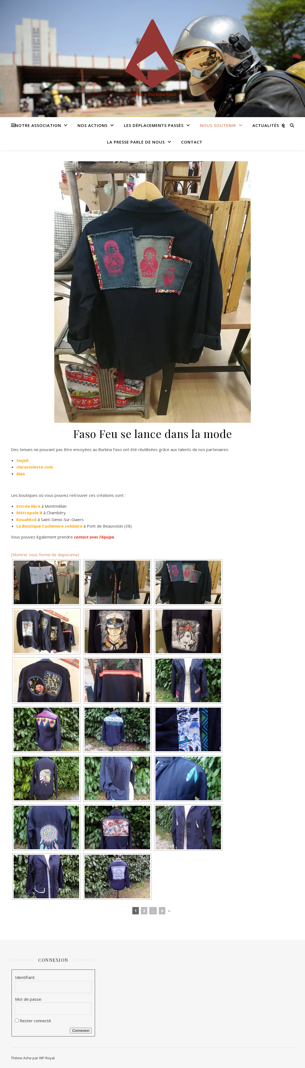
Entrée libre (28, 506)
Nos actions (92, 125)
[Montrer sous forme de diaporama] (45, 554)
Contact (191, 142)
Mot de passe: (28, 999)
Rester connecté (35, 1020)
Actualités (265, 125)
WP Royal (47, 1057)
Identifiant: (25, 977)
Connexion (80, 1031)
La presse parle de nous (136, 142)
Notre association (38, 125)
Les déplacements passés (154, 125)
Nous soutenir (218, 125)
